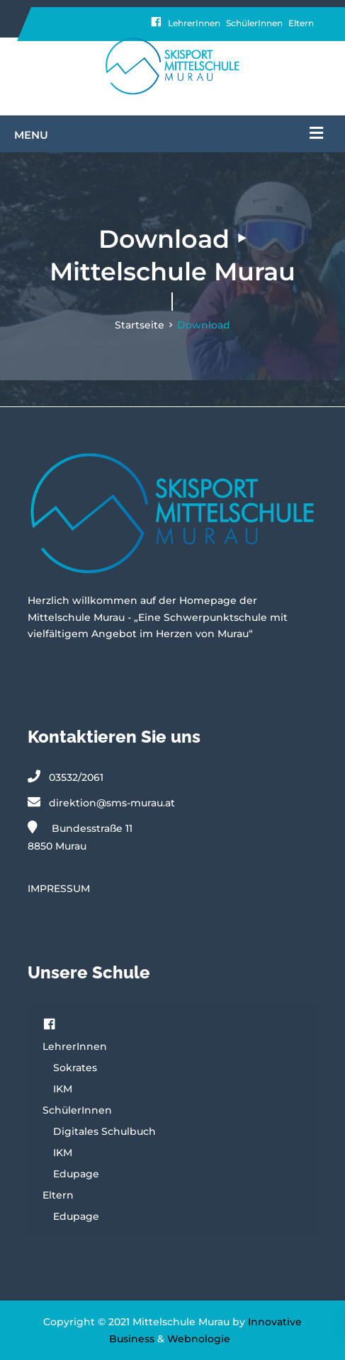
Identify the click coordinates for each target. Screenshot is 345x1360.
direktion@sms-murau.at (112, 802)
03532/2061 (76, 777)
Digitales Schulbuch (104, 1131)
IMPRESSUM (59, 888)
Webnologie (198, 1338)
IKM (62, 1088)
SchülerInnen (254, 23)
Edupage (76, 1173)
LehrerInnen (194, 23)
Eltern (301, 23)
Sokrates (75, 1067)
